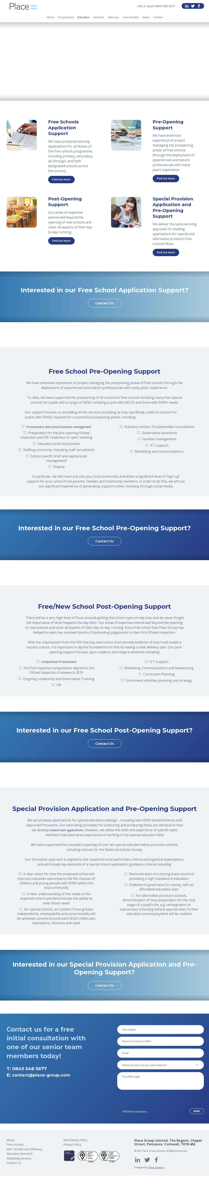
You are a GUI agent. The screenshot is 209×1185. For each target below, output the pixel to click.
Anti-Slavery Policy (75, 1140)
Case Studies (130, 19)
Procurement (66, 19)
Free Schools (15, 1144)
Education (84, 19)
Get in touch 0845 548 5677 (154, 6)
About (50, 19)
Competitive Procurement (59, 661)
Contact (157, 19)
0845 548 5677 (29, 1068)
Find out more (61, 179)
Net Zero (98, 19)
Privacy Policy (72, 1144)
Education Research (20, 1154)
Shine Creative (156, 1167)
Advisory (113, 19)
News (145, 19)
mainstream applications (67, 830)
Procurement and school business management (59, 426)
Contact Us (104, 303)
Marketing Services (19, 1158)
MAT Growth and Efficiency (24, 1149)
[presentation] (148, 1100)
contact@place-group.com (44, 1075)
